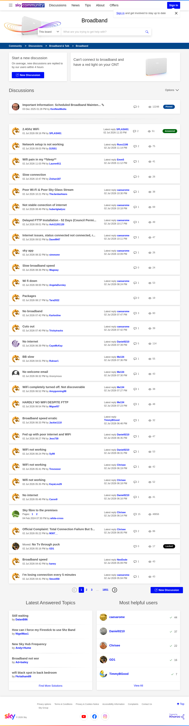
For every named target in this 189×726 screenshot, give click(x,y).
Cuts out (28, 326)
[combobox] (101, 31)
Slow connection (34, 174)
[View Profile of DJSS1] (53, 148)
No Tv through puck (46, 544)
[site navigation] (10, 5)
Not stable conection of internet (44, 205)
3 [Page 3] (91, 589)
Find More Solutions (50, 685)
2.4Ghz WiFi (30, 129)
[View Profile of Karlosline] (55, 315)
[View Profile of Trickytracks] (56, 330)
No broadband (32, 311)
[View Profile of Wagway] (53, 270)
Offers (114, 5)
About (100, 5)
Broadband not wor (25, 658)
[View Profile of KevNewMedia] (58, 109)
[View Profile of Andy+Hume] (23, 647)
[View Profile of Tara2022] (54, 300)
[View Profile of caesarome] (123, 190)
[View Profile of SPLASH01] (55, 133)
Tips (88, 5)
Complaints (133, 704)
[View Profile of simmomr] (54, 254)
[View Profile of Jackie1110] (55, 422)
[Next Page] (115, 590)
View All (138, 685)
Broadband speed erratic (39, 418)
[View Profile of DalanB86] (22, 619)
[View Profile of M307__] (53, 533)
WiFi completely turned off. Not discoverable (53, 387)
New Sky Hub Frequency (29, 644)
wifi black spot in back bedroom (34, 672)
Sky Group (43, 708)
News (75, 5)
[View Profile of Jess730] (53, 438)
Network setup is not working (43, 144)
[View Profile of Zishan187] (55, 179)
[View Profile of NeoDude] (122, 559)
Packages (29, 296)
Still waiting (20, 615)
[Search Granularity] (49, 31)
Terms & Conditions (63, 704)
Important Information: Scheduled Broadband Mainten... (62, 104)
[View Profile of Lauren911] (55, 163)
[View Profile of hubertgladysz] (57, 209)
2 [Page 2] (86, 589)
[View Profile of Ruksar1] (53, 361)
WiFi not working (34, 449)
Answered (170, 131)
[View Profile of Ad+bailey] (22, 662)
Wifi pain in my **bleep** (39, 159)
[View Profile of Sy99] (52, 454)
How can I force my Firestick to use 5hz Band (43, 629)
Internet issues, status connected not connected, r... (58, 235)
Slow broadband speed (38, 265)
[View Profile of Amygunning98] (57, 391)
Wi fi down (29, 280)
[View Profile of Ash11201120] (56, 224)
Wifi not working (33, 480)
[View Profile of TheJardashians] (58, 194)
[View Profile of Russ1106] (122, 144)
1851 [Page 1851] (105, 589)
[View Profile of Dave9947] (54, 239)
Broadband (94, 20)
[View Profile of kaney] (52, 563)
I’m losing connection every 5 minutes (49, 574)
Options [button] (169, 90)
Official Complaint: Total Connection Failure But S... (58, 529)
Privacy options (44, 704)
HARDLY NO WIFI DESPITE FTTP (45, 402)
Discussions (57, 5)
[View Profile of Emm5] (120, 159)
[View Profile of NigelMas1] (22, 633)
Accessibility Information (113, 704)
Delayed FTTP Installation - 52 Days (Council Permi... (59, 220)
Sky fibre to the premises (40, 510)
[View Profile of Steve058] (54, 579)
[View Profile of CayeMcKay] (55, 345)
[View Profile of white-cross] (56, 518)
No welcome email (35, 371)
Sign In (173, 5)
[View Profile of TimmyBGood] (112, 420)
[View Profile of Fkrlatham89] (23, 676)
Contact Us (147, 704)
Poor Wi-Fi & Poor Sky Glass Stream (47, 189)
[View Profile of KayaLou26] (55, 484)
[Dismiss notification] (176, 13)
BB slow (28, 356)
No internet (30, 341)
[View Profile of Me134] (120, 357)
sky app (27, 250)
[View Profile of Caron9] (53, 499)
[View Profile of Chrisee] (121, 465)
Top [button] (182, 703)
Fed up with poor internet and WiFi (46, 434)
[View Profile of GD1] (51, 548)
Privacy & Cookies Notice (87, 704)
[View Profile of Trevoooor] (55, 469)
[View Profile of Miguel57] (54, 406)
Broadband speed (34, 559)
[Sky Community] (30, 5)
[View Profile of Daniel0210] (123, 341)
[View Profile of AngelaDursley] (57, 285)
